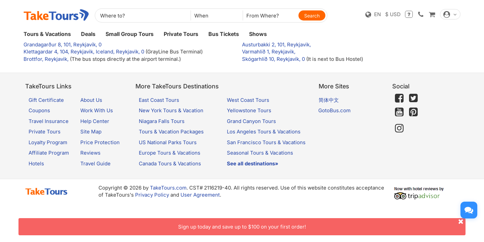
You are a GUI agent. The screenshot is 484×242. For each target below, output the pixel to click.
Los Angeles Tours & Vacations (263, 131)
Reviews (90, 153)
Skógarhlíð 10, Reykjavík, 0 (274, 59)
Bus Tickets (223, 34)
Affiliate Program (49, 153)
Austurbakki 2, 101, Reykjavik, (276, 44)
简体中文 (329, 100)
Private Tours (181, 34)
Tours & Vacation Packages (171, 131)
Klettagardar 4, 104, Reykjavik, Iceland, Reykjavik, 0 (85, 51)
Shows (258, 34)
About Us (91, 100)
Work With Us (96, 110)
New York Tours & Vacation (171, 110)
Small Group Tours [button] (130, 34)
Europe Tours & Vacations (169, 153)
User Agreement (200, 195)
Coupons (39, 110)
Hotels (36, 163)
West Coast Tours (248, 100)
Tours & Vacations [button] (47, 34)
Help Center (94, 121)
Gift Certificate (46, 100)
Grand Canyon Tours (251, 121)
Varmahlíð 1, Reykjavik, (268, 51)
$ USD (393, 14)
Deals (88, 34)
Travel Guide (95, 163)
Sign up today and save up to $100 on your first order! (322, 224)
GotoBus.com (334, 110)
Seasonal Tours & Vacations (260, 153)
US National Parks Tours (168, 142)
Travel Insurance (49, 121)
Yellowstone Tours (249, 110)
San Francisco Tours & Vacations (266, 142)
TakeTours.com (168, 188)
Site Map (91, 131)
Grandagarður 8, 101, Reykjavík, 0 (63, 44)
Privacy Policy (152, 195)
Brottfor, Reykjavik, (47, 59)
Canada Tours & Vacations (170, 163)
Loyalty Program (48, 142)
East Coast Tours (159, 100)
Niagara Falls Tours (162, 121)
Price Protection (100, 142)
